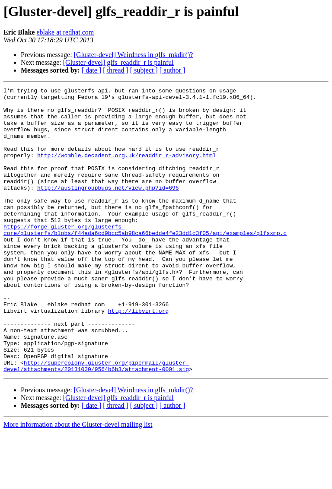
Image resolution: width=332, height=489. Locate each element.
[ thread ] (115, 70)
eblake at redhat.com (65, 32)
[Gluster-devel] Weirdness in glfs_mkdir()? (133, 54)
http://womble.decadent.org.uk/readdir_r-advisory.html (126, 169)
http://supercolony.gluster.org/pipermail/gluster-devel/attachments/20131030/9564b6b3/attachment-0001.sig (96, 422)
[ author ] (172, 70)
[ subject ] (144, 70)
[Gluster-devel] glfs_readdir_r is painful (118, 62)
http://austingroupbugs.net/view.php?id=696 (108, 208)
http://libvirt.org (138, 356)
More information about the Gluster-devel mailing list (78, 481)
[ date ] (91, 70)
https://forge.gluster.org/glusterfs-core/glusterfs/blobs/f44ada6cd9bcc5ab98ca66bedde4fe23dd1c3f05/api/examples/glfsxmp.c (145, 259)
